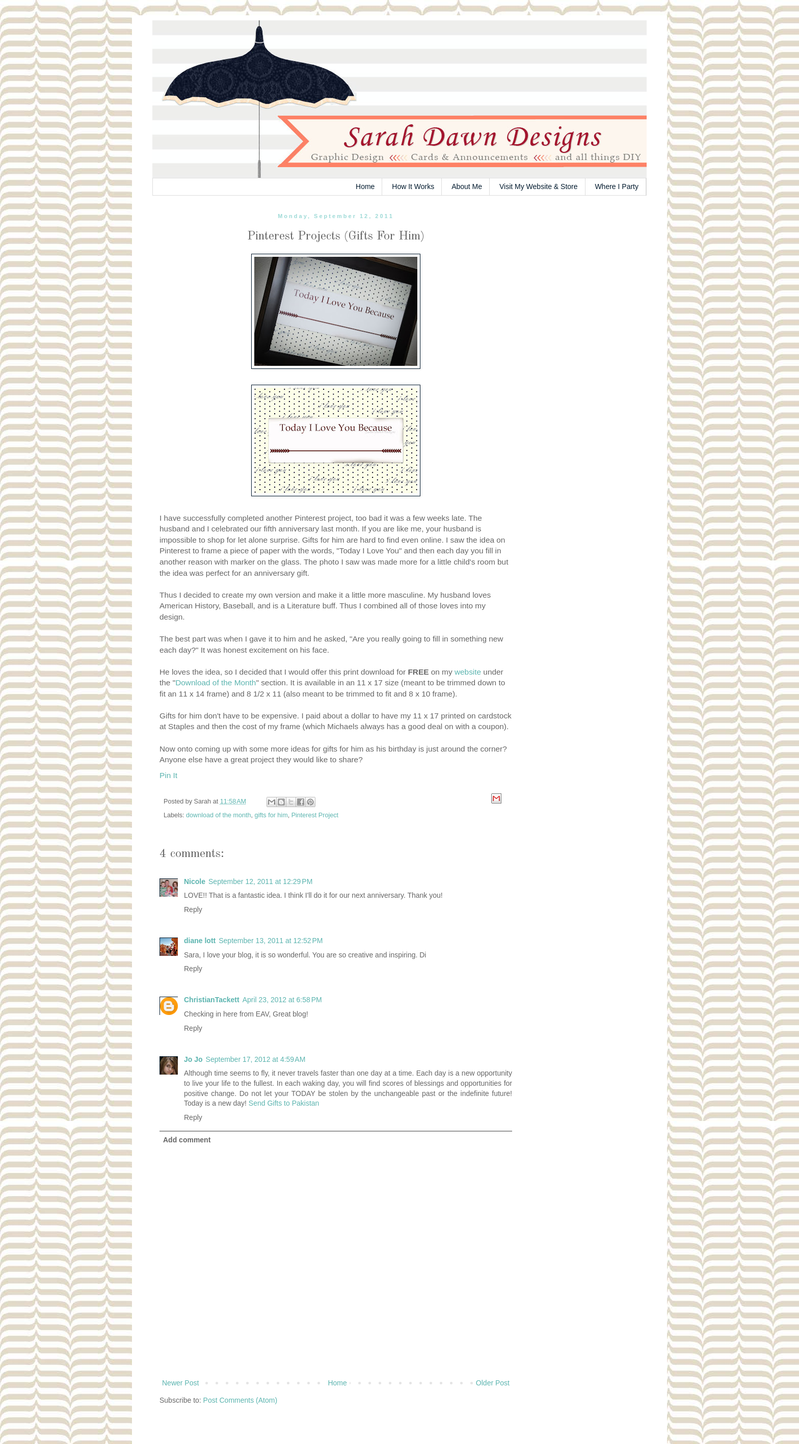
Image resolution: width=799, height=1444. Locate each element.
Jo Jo (193, 1059)
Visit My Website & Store (538, 186)
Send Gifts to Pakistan (284, 1103)
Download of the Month (215, 682)
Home (365, 186)
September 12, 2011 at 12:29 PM (260, 881)
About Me (466, 186)
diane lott (200, 941)
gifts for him (271, 815)
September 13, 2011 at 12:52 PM (271, 941)
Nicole (194, 881)
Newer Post (180, 1383)
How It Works (413, 186)
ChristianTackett (211, 1000)
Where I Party (616, 186)
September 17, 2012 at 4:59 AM (256, 1059)
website (468, 671)
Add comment (186, 1140)
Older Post (493, 1383)
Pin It (168, 775)
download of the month (218, 815)
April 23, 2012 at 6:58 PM (282, 1000)
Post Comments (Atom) (240, 1400)
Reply (193, 909)
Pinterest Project (314, 815)
